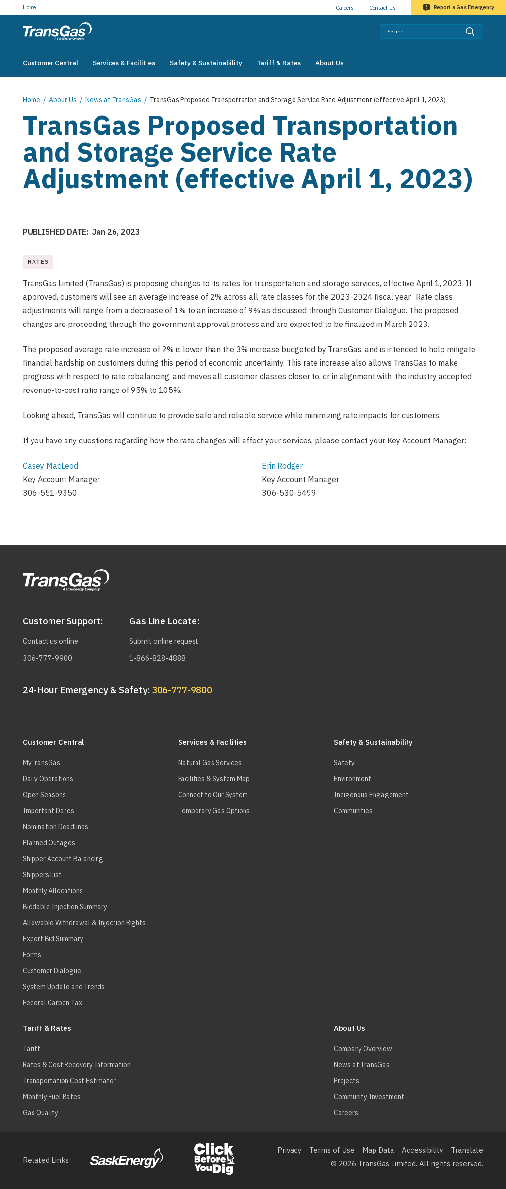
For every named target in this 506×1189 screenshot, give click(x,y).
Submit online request (166, 641)
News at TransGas (113, 100)
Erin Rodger (282, 466)
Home (29, 7)
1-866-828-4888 (157, 658)
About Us (63, 100)
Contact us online (52, 641)
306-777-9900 (47, 658)
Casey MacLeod (50, 466)
